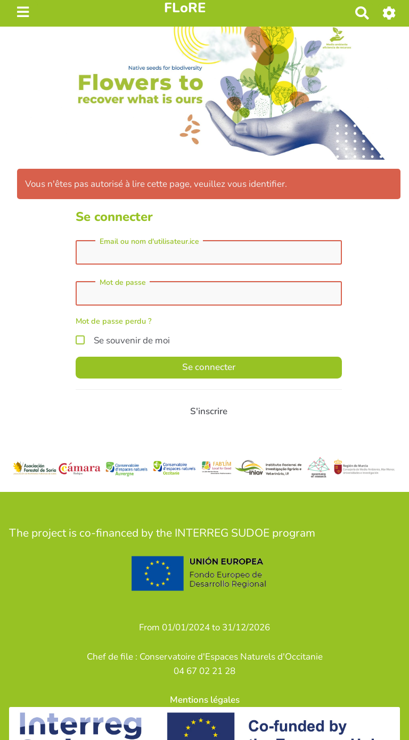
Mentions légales (205, 700)
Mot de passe (123, 282)
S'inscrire (208, 411)
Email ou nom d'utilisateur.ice (149, 241)
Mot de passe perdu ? (114, 321)
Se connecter (208, 367)
